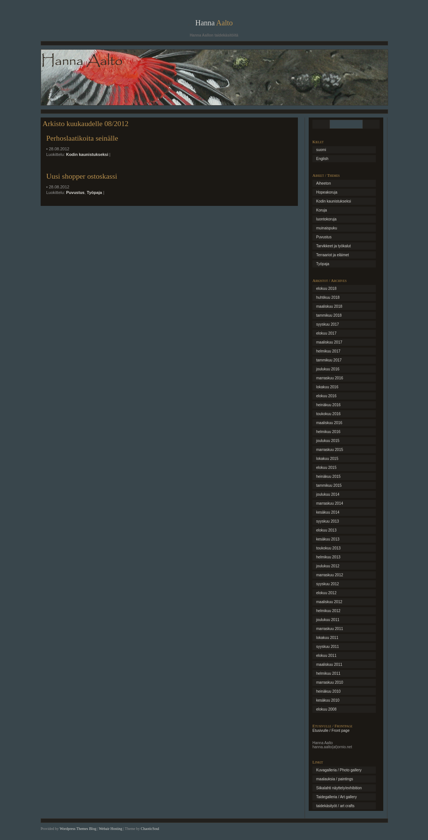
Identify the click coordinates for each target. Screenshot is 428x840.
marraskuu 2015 (329, 450)
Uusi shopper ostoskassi (81, 176)
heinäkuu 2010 (328, 691)
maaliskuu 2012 (329, 602)
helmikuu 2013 (328, 557)
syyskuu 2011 (327, 647)
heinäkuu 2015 (328, 476)
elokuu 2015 (326, 468)
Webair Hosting (110, 829)
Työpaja (94, 192)
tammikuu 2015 (329, 485)
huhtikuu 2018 (328, 297)
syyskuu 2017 (327, 324)
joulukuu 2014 (327, 494)
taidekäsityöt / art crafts (335, 806)
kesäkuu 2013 (327, 539)
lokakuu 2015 (327, 459)
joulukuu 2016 (327, 369)
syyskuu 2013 (327, 521)
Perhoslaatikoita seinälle (82, 138)
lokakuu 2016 (327, 387)
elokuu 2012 (326, 593)
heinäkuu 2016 (328, 405)
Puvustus (75, 192)
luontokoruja (326, 219)
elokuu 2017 (326, 333)
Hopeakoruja (326, 192)
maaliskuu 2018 (329, 306)
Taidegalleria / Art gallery (336, 797)
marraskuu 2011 (329, 629)
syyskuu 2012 (327, 584)
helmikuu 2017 (328, 351)
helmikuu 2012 (328, 611)
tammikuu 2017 (329, 360)
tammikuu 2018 (329, 315)
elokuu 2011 (326, 655)
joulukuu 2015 (327, 441)
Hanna (214, 23)
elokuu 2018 (326, 288)
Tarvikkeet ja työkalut (333, 246)
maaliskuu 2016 (329, 423)
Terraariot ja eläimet (332, 255)
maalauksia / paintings (334, 779)
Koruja (321, 210)
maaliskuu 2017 (329, 342)
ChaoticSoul (150, 829)
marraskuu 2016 (329, 378)
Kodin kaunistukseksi (87, 154)
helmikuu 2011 (328, 673)
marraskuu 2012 (329, 575)
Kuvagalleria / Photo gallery (339, 770)
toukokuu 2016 (328, 414)
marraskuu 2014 (329, 503)
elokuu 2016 (326, 396)
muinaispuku (326, 228)
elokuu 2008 (326, 709)
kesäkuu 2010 (327, 700)
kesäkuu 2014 (327, 512)
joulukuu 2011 (327, 620)
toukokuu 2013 (328, 548)
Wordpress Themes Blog (78, 829)
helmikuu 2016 (328, 432)
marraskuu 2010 (329, 682)
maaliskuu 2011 (329, 664)
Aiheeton (323, 183)
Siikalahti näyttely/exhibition (339, 788)
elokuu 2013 (326, 530)
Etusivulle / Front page (331, 730)
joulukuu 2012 (327, 566)
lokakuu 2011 (327, 638)
